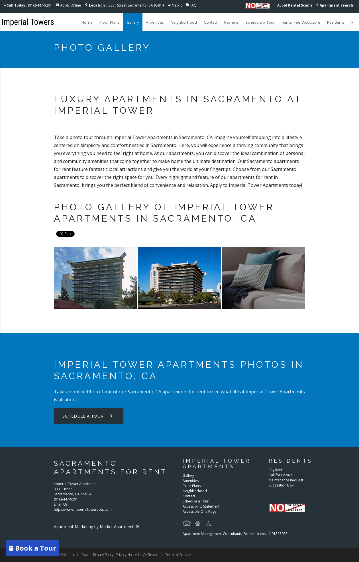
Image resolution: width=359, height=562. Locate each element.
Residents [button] (341, 22)
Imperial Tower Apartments (275, 392)
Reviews (231, 22)
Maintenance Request (286, 480)
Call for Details (280, 475)
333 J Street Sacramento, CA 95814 (126, 5)
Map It (177, 5)
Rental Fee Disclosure (301, 22)
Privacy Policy (103, 554)
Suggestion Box (281, 485)
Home (87, 22)
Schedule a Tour (260, 22)
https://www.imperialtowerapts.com (83, 509)
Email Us (61, 504)
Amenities (155, 22)
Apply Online (70, 5)
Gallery (133, 22)
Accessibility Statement (201, 506)
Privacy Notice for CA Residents (139, 554)
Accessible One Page (199, 511)
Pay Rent (275, 469)
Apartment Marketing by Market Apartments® (96, 526)
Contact (210, 22)
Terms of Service (178, 554)
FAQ (193, 5)
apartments (174, 392)
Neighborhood (184, 22)
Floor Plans (109, 22)
